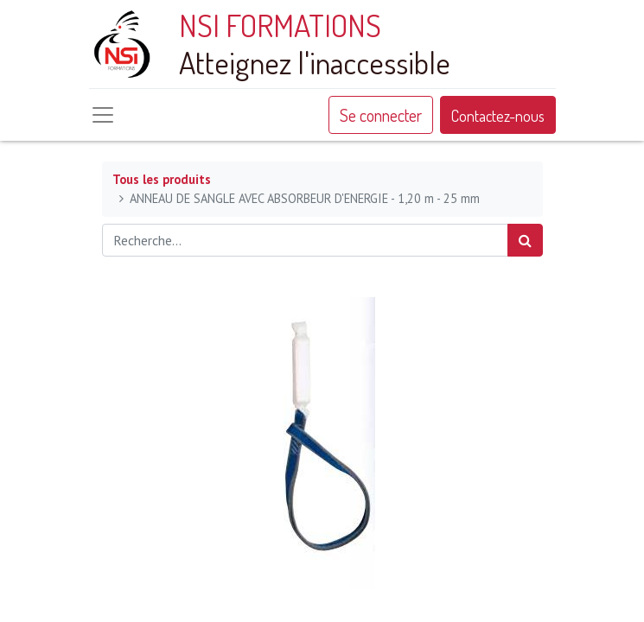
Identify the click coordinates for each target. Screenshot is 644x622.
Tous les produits (161, 179)
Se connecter (381, 115)
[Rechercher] (525, 240)
